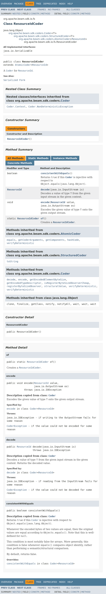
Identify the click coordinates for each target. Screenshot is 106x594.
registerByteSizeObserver (24, 286)
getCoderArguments (30, 239)
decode (45, 189)
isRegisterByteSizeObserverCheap (66, 283)
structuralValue (55, 286)
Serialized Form (14, 80)
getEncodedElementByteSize (48, 279)
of (42, 218)
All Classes (73, 9)
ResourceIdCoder (18, 139)
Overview (6, 4)
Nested (16, 13)
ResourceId (78, 39)
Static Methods (38, 158)
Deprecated (50, 4)
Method (45, 13)
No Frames (54, 9)
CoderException (17, 426)
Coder (65, 100)
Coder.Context (16, 106)
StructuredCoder (73, 255)
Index (62, 4)
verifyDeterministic (20, 243)
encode (45, 202)
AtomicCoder (23, 64)
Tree (38, 4)
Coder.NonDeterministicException (50, 106)
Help (70, 4)
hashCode (73, 239)
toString (12, 261)
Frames (42, 9)
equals (11, 239)
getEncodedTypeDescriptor (24, 283)
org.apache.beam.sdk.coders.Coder (30, 33)
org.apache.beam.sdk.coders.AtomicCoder (44, 39)
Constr (34, 13)
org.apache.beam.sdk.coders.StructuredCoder (41, 36)
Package (18, 4)
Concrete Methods (20, 163)
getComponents (55, 239)
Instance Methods (65, 158)
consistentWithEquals (55, 173)
